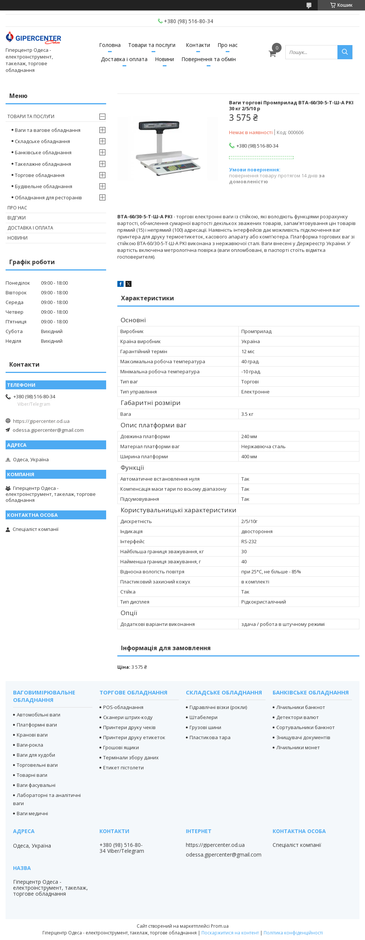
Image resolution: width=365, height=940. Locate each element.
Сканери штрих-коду (128, 717)
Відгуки (16, 218)
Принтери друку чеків (129, 727)
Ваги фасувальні (36, 785)
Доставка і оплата (124, 59)
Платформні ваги (37, 724)
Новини (164, 59)
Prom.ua (220, 926)
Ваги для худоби (36, 754)
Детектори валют (297, 717)
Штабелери (204, 717)
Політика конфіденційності (293, 933)
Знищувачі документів (303, 737)
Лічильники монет (298, 747)
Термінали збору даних (131, 757)
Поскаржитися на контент (230, 933)
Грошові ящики (121, 747)
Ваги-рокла (30, 744)
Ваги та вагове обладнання (47, 130)
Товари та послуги (151, 44)
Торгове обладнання (39, 175)
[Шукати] (344, 52)
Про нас (228, 44)
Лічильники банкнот (300, 707)
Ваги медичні (32, 813)
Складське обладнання (42, 141)
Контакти (198, 44)
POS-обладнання (123, 707)
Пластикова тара (210, 737)
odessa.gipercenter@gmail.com (48, 430)
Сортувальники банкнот (305, 727)
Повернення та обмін (208, 59)
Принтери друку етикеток (134, 737)
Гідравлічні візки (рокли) (218, 707)
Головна (110, 44)
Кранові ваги (32, 734)
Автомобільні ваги (38, 714)
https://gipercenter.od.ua (41, 421)
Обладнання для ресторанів (48, 197)
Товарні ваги (32, 775)
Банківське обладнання (43, 152)
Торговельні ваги (37, 765)
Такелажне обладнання (43, 164)
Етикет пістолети (123, 767)
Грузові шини (205, 727)
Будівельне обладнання (43, 186)
